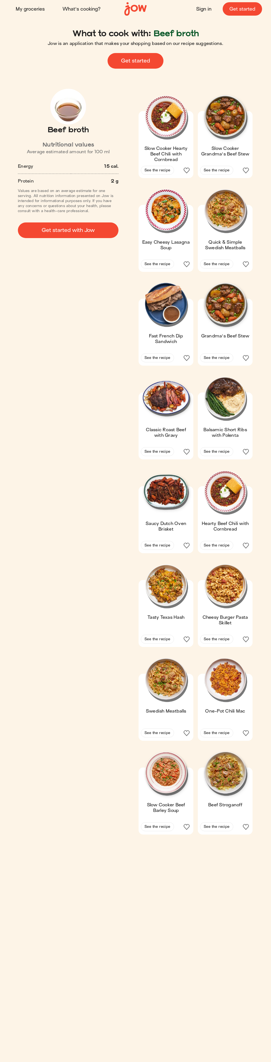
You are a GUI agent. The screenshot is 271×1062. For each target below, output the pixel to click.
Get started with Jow (68, 230)
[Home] (135, 9)
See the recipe (157, 170)
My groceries (30, 9)
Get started (242, 9)
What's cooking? (82, 9)
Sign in (203, 9)
